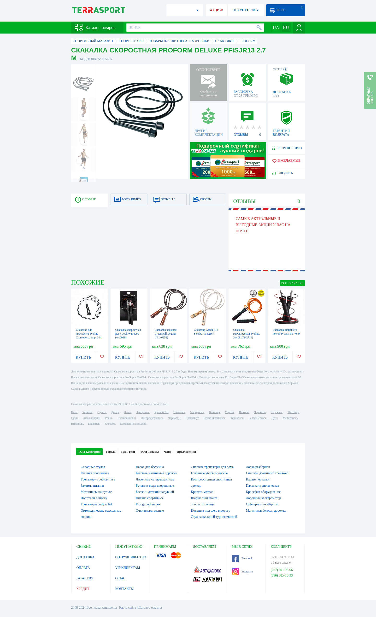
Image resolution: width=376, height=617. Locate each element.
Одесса (101, 412)
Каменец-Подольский (133, 423)
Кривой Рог (161, 412)
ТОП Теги (128, 451)
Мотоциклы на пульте (96, 492)
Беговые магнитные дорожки (156, 473)
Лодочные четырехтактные (155, 479)
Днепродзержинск (152, 418)
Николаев (179, 412)
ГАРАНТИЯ (85, 578)
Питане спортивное (150, 498)
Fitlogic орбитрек (148, 504)
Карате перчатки (258, 479)
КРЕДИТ (82, 589)
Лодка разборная (258, 467)
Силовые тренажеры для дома (212, 467)
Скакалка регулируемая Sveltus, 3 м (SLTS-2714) (246, 333)
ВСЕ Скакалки (292, 283)
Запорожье (142, 412)
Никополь (77, 423)
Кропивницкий (127, 418)
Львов (127, 412)
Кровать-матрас (202, 492)
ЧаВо (167, 451)
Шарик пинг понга (204, 498)
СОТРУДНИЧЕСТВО (130, 557)
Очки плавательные (150, 510)
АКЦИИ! (216, 10)
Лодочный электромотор (263, 498)
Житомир (293, 412)
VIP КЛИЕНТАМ (127, 568)
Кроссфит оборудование (263, 492)
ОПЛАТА (83, 568)
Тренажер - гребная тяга (98, 479)
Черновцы (174, 418)
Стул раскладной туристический (214, 517)
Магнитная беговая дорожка (266, 510)
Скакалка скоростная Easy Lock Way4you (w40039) (128, 333)
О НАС (120, 578)
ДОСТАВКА (85, 557)
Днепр (115, 412)
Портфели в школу (94, 498)
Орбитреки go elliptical (262, 504)
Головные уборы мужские (209, 473)
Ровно (108, 418)
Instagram (242, 571)
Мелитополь (290, 418)
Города (110, 451)
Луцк (274, 418)
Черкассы (276, 412)
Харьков (87, 412)
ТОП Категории (89, 451)
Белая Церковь (257, 418)
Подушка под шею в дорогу (210, 510)
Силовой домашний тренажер (267, 473)
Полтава (244, 412)
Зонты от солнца (202, 504)
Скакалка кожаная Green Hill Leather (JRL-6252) (166, 333)
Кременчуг (192, 418)
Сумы (74, 418)
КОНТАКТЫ (124, 589)
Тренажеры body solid (96, 504)
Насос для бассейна (150, 467)
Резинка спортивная (95, 473)
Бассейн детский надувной (155, 492)
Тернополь (236, 418)
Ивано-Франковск (214, 418)
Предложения (186, 451)
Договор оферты (150, 607)
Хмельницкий (91, 418)
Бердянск (94, 423)
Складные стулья (93, 467)
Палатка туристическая (262, 485)
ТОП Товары (149, 451)
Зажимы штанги (92, 485)
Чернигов (260, 412)
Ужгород (110, 423)
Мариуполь (197, 412)
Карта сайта (127, 607)
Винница (214, 412)
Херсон (229, 412)
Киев (74, 412)
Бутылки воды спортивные (155, 485)
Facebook (242, 558)
